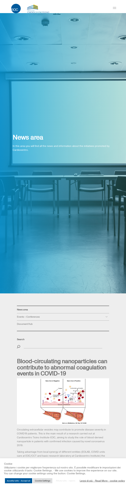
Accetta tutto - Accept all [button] (18, 480)
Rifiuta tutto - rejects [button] (65, 480)
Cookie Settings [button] (42, 480)
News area (22, 309)
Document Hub (24, 324)
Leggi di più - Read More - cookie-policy (102, 480)
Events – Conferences (28, 316)
